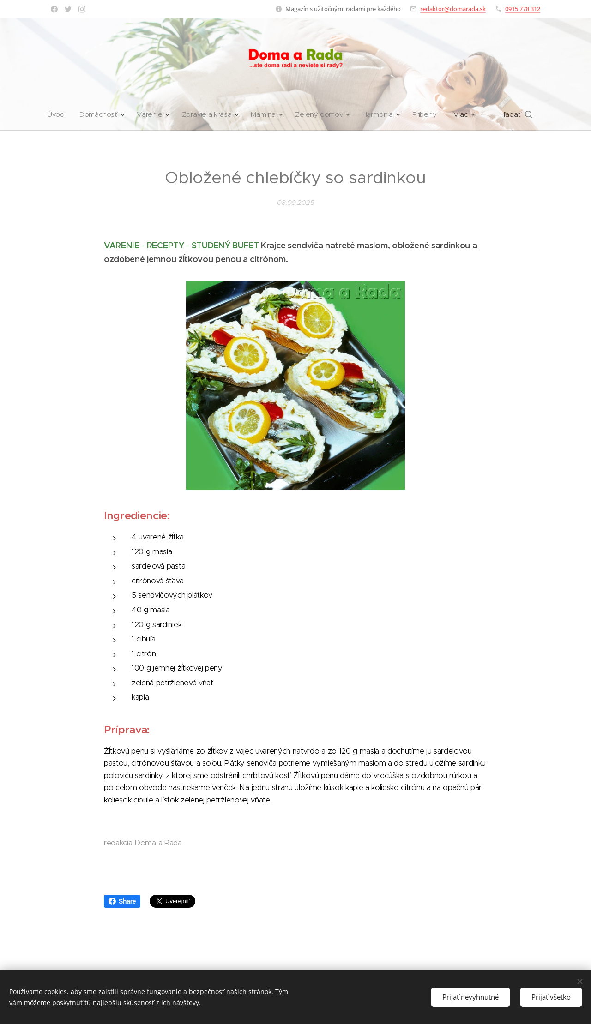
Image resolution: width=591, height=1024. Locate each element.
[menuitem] (56, 114)
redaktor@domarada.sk (453, 9)
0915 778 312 (522, 9)
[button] (519, 114)
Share (122, 901)
